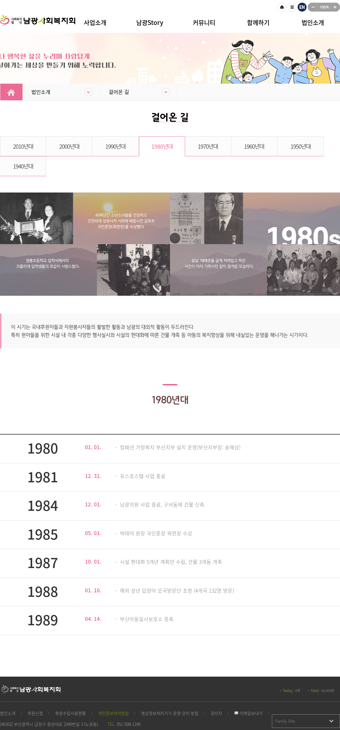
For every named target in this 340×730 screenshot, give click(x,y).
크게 (335, 7)
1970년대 (191, 146)
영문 (302, 7)
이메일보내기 (248, 693)
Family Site (285, 701)
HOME (282, 7)
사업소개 (95, 22)
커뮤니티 (204, 22)
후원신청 (35, 693)
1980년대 (148, 146)
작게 (312, 7)
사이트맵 (292, 7)
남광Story (149, 22)
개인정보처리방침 (113, 693)
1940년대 (319, 146)
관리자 (216, 693)
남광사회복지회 (38, 24)
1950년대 (276, 146)
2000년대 (64, 146)
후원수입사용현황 (70, 693)
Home (11, 92)
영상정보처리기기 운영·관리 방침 (169, 693)
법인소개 (312, 22)
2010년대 (21, 146)
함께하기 (258, 22)
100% (324, 7)
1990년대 (106, 146)
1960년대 (234, 146)
